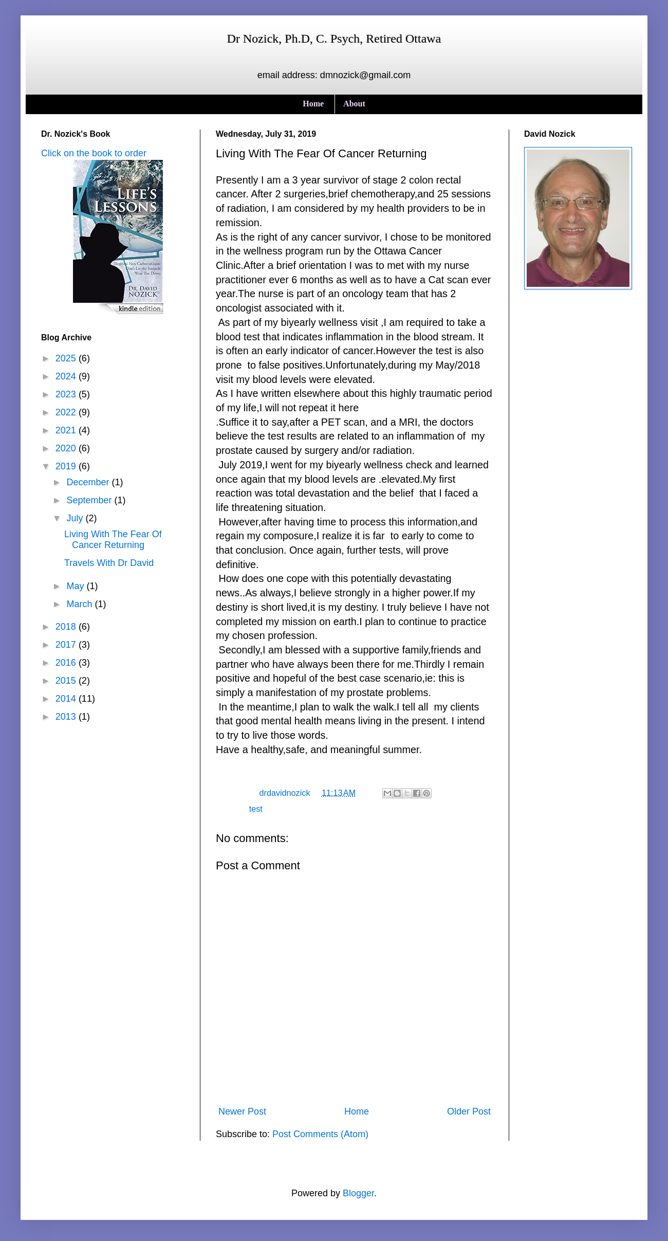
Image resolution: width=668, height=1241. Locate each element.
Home (313, 103)
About (354, 103)
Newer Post (242, 1111)
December (89, 482)
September (90, 500)
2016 (67, 663)
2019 (67, 466)
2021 (67, 430)
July (75, 518)
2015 (67, 681)
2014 (67, 699)
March (80, 604)
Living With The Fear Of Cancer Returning (113, 540)
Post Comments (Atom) (320, 1134)
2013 (67, 716)
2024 (67, 376)
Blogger (358, 1193)
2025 (67, 358)
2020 (67, 448)
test (256, 808)
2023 (67, 394)
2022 (67, 412)
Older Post (469, 1111)
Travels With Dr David (109, 563)
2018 (67, 627)
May (76, 586)
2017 (67, 645)
